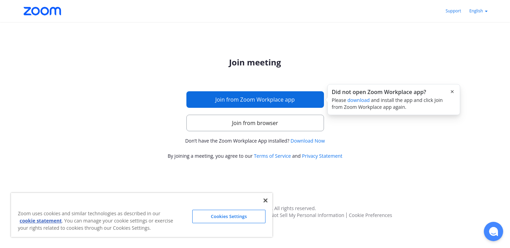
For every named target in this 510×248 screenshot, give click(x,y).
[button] (493, 231)
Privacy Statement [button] (322, 156)
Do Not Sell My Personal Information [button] (304, 215)
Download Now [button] (308, 140)
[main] (255, 109)
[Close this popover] (452, 91)
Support (453, 11)
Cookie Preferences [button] (370, 215)
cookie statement (41, 220)
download (358, 100)
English (478, 11)
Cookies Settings (229, 216)
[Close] (265, 200)
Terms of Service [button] (272, 156)
